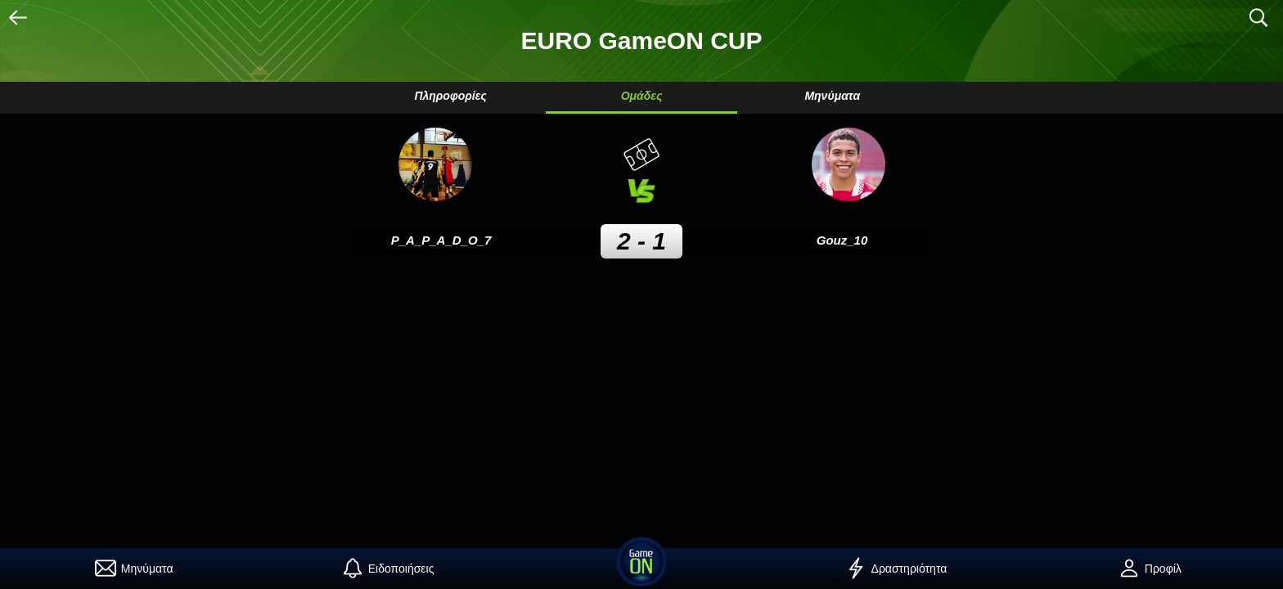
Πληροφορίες (450, 95)
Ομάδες (642, 95)
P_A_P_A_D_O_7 (441, 240)
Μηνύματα (832, 95)
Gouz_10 (842, 240)
